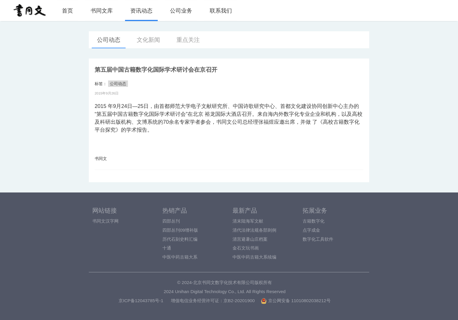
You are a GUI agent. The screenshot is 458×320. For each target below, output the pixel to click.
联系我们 (221, 10)
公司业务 (181, 10)
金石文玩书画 (246, 247)
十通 (166, 247)
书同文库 (102, 10)
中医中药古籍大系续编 (254, 256)
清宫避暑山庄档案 (250, 239)
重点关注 (188, 40)
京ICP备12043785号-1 (141, 300)
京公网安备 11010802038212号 (295, 300)
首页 (67, 10)
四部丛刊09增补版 (180, 230)
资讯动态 (141, 10)
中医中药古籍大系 (179, 256)
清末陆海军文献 (248, 221)
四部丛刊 (171, 221)
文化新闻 (148, 40)
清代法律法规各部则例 (254, 230)
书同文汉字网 (105, 221)
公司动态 (108, 40)
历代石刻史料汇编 (179, 239)
